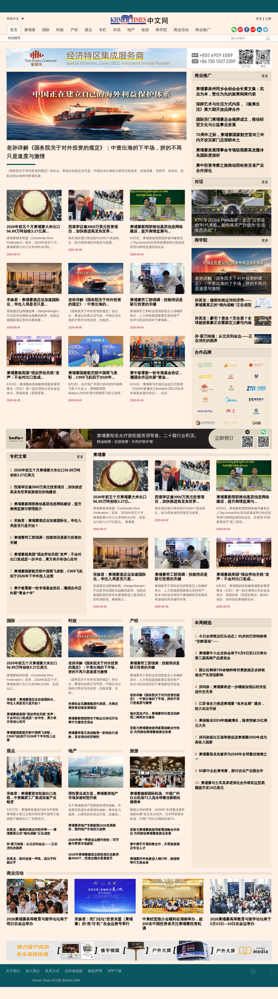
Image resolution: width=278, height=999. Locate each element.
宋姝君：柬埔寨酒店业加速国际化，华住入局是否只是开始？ (31, 713)
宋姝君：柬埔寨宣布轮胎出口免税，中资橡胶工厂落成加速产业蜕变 (31, 809)
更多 (265, 76)
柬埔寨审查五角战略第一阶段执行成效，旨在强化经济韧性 (93, 746)
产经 (74, 30)
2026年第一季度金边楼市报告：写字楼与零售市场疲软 (93, 853)
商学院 (161, 30)
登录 (259, 18)
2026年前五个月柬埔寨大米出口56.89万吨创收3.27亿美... (33, 260)
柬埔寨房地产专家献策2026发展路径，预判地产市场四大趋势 (92, 839)
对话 (117, 30)
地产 (131, 30)
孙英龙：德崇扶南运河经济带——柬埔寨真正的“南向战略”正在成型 (223, 302)
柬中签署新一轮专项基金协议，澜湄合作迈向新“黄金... (156, 406)
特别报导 (14, 38)
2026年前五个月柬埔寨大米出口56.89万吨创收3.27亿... (120, 511)
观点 (88, 30)
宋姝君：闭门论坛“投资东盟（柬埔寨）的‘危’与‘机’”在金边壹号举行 (103, 933)
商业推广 (202, 30)
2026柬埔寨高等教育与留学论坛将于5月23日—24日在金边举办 (240, 933)
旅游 (145, 30)
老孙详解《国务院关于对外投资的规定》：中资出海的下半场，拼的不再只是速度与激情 (230, 283)
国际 (46, 30)
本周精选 (203, 634)
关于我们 (13, 983)
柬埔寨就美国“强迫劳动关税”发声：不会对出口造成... (33, 406)
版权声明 (95, 983)
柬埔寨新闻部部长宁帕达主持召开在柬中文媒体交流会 (93, 732)
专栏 (102, 30)
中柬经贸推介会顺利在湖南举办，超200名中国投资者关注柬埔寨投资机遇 (172, 935)
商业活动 (181, 30)
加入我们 (32, 983)
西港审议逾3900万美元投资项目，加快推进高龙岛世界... (93, 260)
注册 (268, 18)
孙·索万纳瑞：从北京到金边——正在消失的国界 (223, 338)
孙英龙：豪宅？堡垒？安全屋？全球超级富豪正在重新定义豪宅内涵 (223, 320)
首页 (14, 30)
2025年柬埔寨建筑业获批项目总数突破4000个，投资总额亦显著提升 (93, 868)
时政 (60, 30)
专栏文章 (18, 468)
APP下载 (115, 983)
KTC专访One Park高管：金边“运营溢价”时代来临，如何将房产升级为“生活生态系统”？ (230, 225)
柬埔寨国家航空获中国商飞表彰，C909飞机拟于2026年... (92, 406)
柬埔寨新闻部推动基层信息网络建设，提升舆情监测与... (156, 260)
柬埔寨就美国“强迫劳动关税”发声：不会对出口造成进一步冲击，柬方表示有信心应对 (31, 729)
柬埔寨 (29, 30)
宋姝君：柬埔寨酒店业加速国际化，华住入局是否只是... (33, 333)
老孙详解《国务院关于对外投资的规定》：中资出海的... (94, 333)
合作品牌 (203, 352)
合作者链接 (73, 983)
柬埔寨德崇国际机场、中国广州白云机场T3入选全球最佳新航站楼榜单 (155, 809)
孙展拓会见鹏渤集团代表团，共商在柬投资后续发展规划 (93, 717)
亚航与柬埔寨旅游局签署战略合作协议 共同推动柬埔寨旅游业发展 (155, 741)
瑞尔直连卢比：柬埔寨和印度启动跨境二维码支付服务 (155, 727)
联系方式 (52, 983)
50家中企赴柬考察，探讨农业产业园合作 (231, 783)
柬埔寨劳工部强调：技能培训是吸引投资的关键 (156, 333)
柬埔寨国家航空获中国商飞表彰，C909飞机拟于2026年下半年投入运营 (31, 748)
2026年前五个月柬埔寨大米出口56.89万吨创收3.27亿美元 (32, 677)
